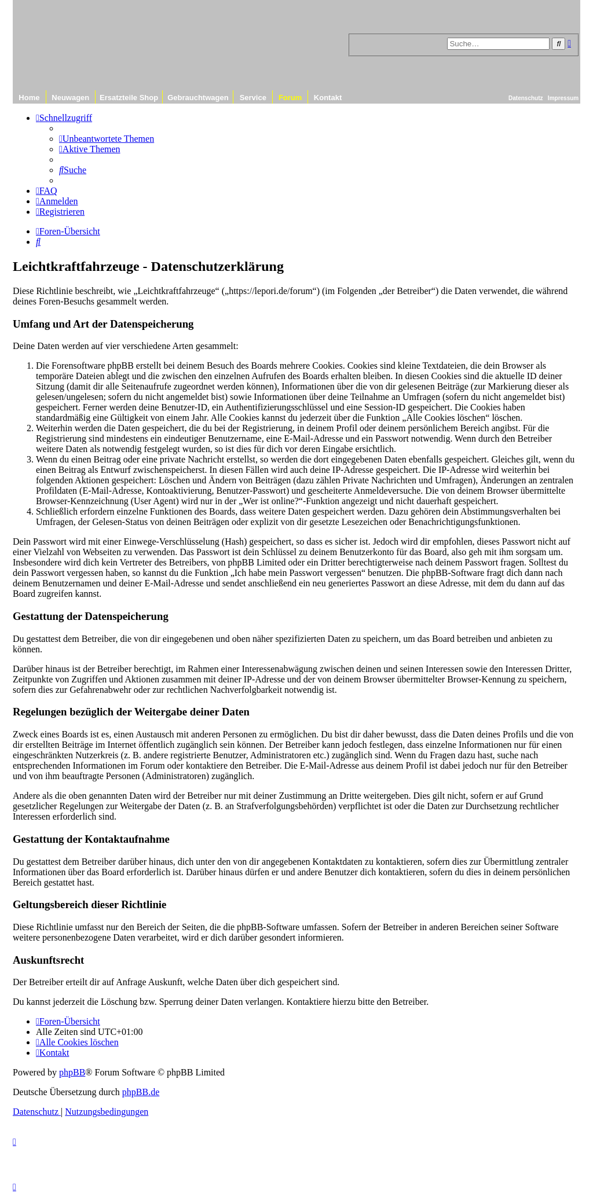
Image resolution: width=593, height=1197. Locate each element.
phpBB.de (140, 1092)
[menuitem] (106, 139)
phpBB (72, 1072)
